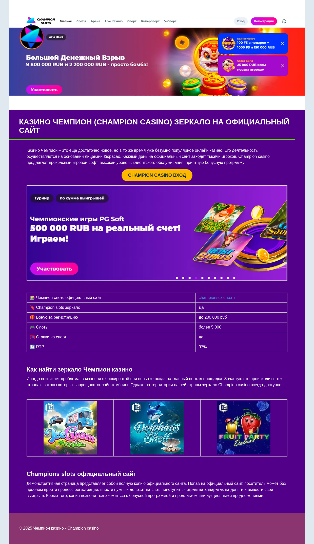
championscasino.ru (217, 297)
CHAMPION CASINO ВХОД (157, 175)
